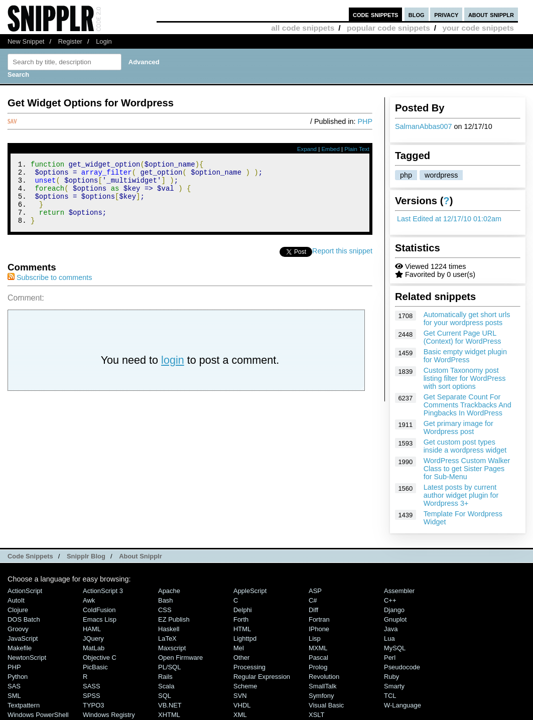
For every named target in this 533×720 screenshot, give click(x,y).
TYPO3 (93, 705)
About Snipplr (140, 556)
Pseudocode (402, 667)
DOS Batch (24, 619)
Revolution (324, 676)
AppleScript (249, 591)
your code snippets (478, 28)
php (406, 175)
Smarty (394, 686)
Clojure (18, 610)
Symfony (321, 695)
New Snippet (26, 41)
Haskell (168, 629)
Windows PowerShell (38, 714)
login (172, 372)
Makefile (20, 648)
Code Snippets (30, 556)
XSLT (316, 714)
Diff (313, 610)
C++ (390, 600)
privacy (446, 14)
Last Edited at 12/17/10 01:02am (449, 219)
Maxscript (172, 648)
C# (313, 600)
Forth (240, 619)
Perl (389, 657)
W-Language (402, 705)
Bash (165, 600)
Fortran (319, 619)
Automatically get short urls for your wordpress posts (467, 319)
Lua (389, 638)
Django (394, 610)
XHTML (169, 714)
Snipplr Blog (86, 556)
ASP (315, 591)
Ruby (391, 676)
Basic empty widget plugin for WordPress (465, 356)
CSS (165, 610)
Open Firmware (180, 657)
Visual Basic (326, 705)
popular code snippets (388, 28)
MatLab (93, 648)
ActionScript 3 (103, 591)
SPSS (91, 695)
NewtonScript (27, 657)
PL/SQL (169, 667)
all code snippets (302, 28)
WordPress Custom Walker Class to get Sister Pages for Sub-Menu (467, 469)
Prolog (318, 667)
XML (240, 714)
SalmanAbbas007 (423, 126)
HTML (242, 629)
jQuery (93, 638)
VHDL (242, 705)
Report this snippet (342, 263)
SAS (14, 686)
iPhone (319, 629)
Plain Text (356, 149)
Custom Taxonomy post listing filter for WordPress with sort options (465, 378)
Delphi (242, 610)
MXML (318, 648)
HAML (92, 629)
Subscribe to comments (50, 289)
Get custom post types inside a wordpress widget (465, 446)
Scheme (245, 686)
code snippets (375, 14)
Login (104, 41)
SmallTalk (322, 686)
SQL (164, 695)
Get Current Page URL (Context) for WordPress (462, 337)
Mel (238, 648)
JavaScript (23, 638)
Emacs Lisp (99, 619)
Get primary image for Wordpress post (458, 427)
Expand (307, 149)
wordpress (441, 175)
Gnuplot (395, 619)
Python (18, 676)
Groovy (18, 629)
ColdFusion (99, 610)
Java (390, 629)
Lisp (315, 638)
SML (14, 695)
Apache (169, 591)
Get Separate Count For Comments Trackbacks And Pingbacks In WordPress (467, 405)
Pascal (318, 657)
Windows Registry (109, 714)
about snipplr (491, 14)
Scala (166, 686)
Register (70, 41)
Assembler (399, 591)
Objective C (99, 657)
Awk (89, 600)
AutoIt (16, 600)
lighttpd (244, 638)
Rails (165, 676)
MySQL (395, 648)
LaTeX (167, 638)
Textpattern (24, 705)
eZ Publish (174, 619)
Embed (330, 149)
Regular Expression (261, 676)
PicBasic (95, 667)
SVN (240, 695)
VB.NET (170, 705)
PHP (364, 121)
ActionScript (25, 591)
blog (417, 14)
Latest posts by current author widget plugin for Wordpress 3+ (461, 495)
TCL (390, 695)
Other (241, 657)
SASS (91, 686)
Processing (249, 667)
